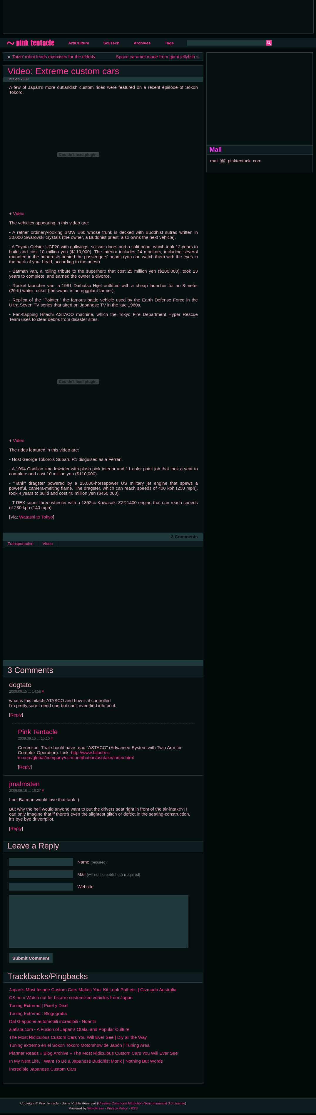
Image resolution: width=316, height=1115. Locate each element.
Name (92, 861)
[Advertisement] (115, 16)
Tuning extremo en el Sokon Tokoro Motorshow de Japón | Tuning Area (79, 1045)
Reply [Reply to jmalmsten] (16, 828)
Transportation (21, 543)
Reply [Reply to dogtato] (16, 714)
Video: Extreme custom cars (63, 71)
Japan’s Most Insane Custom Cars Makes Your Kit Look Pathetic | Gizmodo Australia (92, 989)
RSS (134, 1108)
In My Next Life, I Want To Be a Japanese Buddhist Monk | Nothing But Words (86, 1061)
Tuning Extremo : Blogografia (38, 1013)
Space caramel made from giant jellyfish (155, 56)
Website (85, 886)
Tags (169, 43)
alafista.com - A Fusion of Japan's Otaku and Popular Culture (69, 1029)
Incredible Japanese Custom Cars (42, 1068)
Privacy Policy (117, 1108)
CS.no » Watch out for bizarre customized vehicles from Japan (71, 997)
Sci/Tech (111, 43)
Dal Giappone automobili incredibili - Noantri (52, 1021)
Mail (108, 874)
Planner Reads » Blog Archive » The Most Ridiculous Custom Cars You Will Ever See (93, 1053)
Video (18, 213)
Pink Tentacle (38, 732)
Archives (142, 43)
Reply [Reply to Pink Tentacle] (25, 766)
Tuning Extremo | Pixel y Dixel (38, 1005)
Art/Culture (78, 43)
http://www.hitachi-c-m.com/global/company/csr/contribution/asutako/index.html (76, 755)
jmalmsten (24, 784)
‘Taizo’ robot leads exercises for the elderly (53, 56)
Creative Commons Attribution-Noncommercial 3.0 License (141, 1103)
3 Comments (184, 536)
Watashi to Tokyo (36, 516)
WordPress (95, 1108)
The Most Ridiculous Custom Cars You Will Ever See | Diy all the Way (78, 1037)
